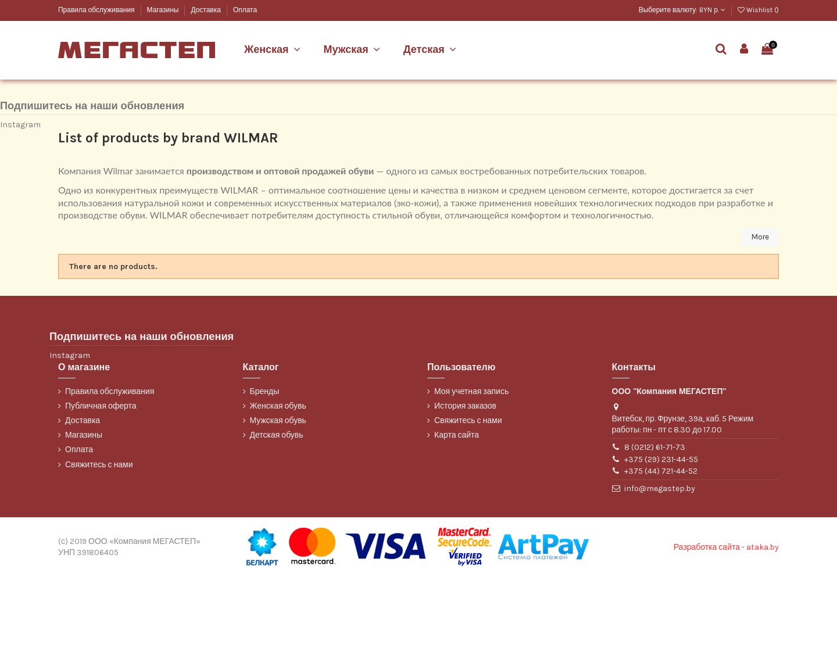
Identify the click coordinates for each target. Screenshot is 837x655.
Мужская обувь (278, 498)
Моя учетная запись (471, 469)
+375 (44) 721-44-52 (661, 549)
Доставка (206, 10)
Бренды (265, 469)
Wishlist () (758, 10)
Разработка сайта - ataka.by (726, 625)
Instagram (20, 202)
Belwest (70, 74)
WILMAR (71, 132)
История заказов (465, 484)
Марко (68, 93)
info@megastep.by (659, 566)
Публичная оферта (101, 484)
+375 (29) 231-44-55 (661, 537)
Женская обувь (278, 484)
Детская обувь (276, 513)
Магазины (164, 10)
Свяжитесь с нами (99, 542)
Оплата (245, 10)
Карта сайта (456, 513)
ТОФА (67, 113)
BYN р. (712, 10)
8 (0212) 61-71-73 (654, 525)
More (759, 315)
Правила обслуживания (97, 10)
